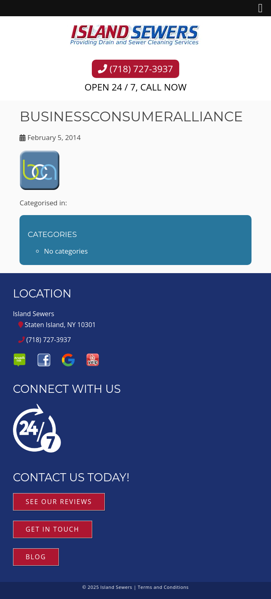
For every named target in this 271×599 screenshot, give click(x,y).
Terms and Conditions (163, 587)
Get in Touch (53, 529)
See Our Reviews (59, 501)
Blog (36, 556)
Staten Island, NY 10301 (57, 324)
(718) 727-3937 (135, 68)
